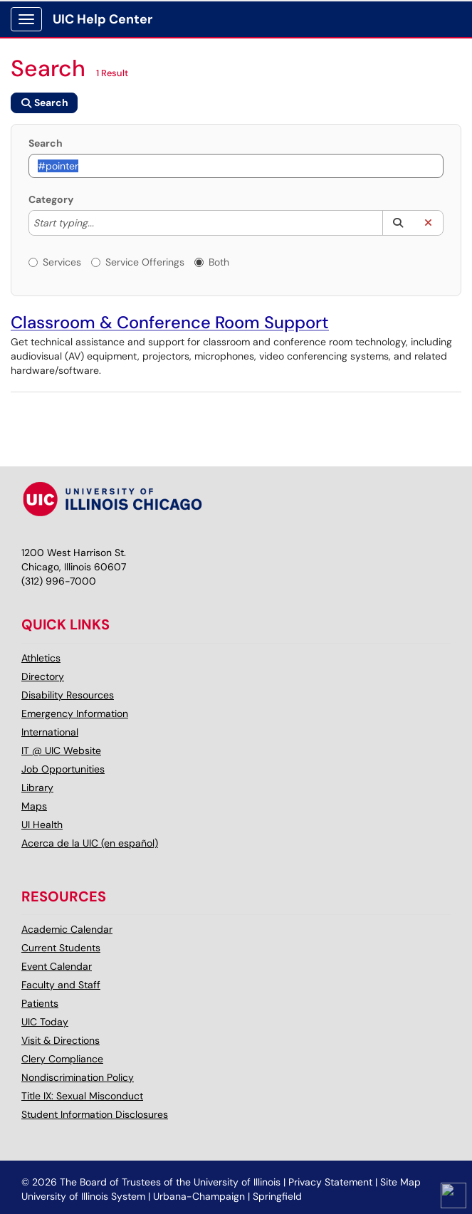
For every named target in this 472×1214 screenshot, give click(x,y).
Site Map (400, 1182)
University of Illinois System (83, 1196)
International (49, 732)
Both (211, 262)
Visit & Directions (60, 1040)
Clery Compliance (62, 1058)
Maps (34, 806)
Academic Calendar (66, 929)
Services (54, 262)
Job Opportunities (63, 769)
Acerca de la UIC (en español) (89, 843)
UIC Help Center (102, 19)
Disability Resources (67, 695)
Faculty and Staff (60, 984)
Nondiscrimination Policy (77, 1077)
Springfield (277, 1196)
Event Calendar (56, 966)
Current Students (60, 947)
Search (45, 143)
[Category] (101, 223)
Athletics (41, 658)
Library (37, 787)
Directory (42, 676)
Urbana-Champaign (199, 1196)
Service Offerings (137, 262)
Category (50, 199)
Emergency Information (74, 713)
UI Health (42, 824)
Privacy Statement (330, 1182)
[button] (397, 223)
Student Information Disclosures (94, 1114)
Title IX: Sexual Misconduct (82, 1095)
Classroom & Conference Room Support (170, 322)
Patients (39, 1003)
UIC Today (44, 1021)
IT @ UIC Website (61, 750)
